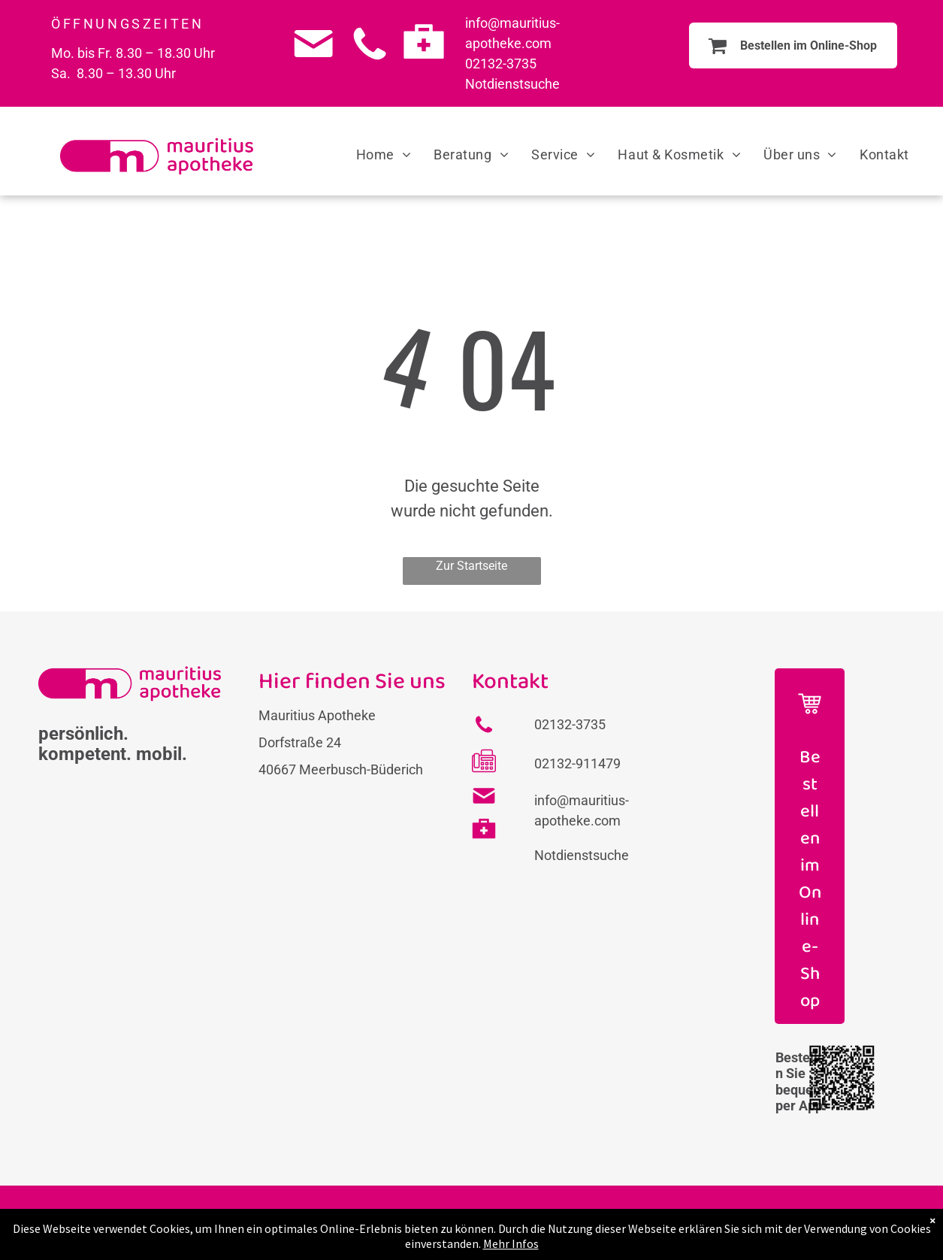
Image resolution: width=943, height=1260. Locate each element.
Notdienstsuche (512, 84)
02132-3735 (500, 63)
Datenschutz (562, 1223)
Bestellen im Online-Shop (810, 879)
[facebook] (822, 1231)
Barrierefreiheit (654, 1223)
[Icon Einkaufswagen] (809, 725)
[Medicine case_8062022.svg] (424, 65)
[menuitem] (384, 154)
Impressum (480, 1223)
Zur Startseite (471, 566)
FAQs (420, 1223)
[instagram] (870, 1231)
